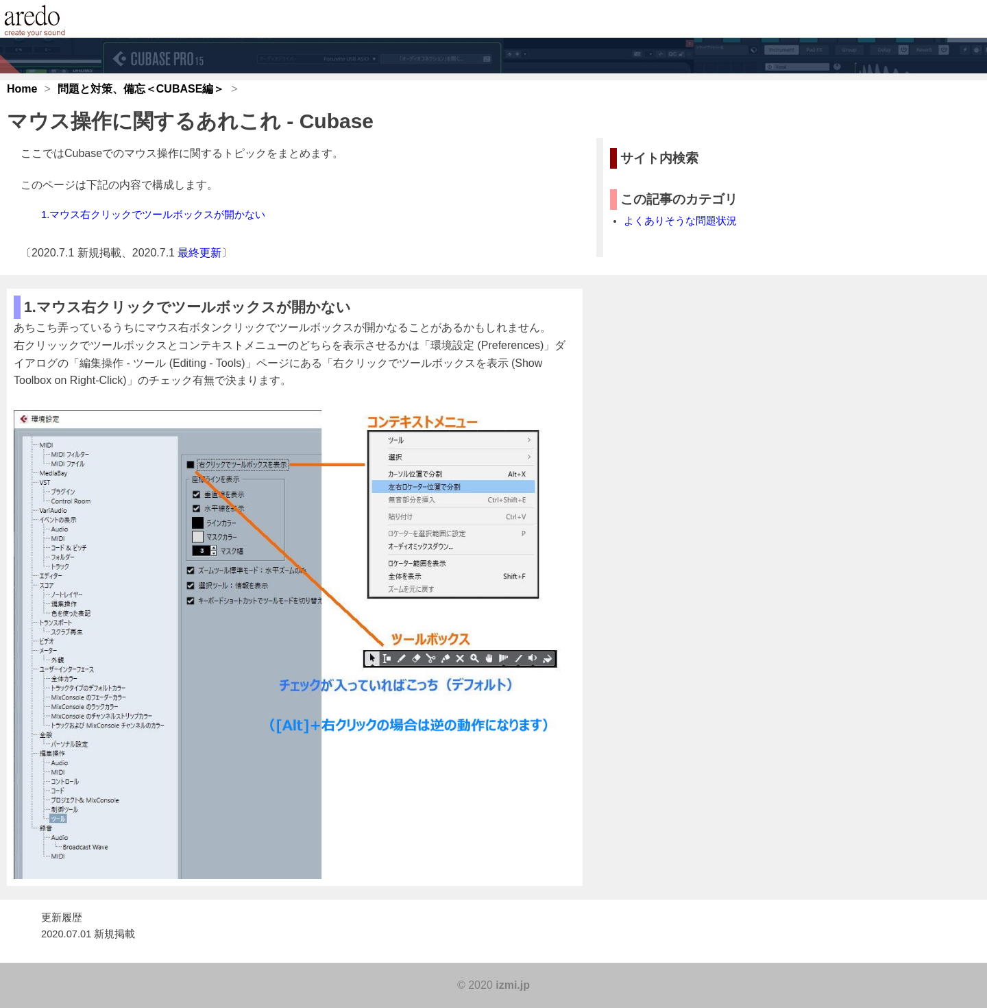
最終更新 (199, 253)
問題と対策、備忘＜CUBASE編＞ (141, 89)
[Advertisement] (706, 519)
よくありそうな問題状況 (680, 220)
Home (22, 89)
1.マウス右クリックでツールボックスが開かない (153, 214)
